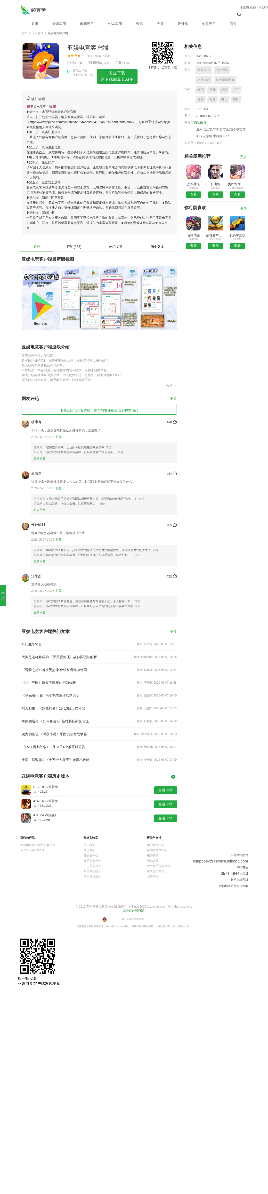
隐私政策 (200, 122)
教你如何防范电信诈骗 (233, 886)
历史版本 (157, 247)
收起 (171, 385)
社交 (200, 99)
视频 (212, 99)
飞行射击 (222, 70)
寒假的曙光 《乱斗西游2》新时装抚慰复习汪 (55, 721)
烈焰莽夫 (193, 184)
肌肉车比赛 (237, 235)
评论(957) (74, 247)
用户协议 (153, 855)
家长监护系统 (155, 871)
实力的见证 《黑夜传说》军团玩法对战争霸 (54, 734)
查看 (193, 194)
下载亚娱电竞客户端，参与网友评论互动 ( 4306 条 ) (99, 410)
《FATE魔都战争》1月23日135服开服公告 (53, 747)
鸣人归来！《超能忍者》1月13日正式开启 (53, 708)
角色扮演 (203, 70)
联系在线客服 (239, 879)
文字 (236, 89)
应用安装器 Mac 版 (32, 850)
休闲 (200, 89)
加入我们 (89, 850)
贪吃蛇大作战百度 (237, 184)
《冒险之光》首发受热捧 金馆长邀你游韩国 (54, 670)
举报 (3, 595)
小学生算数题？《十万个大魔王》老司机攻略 (55, 760)
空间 (236, 99)
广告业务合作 (92, 866)
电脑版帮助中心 (157, 850)
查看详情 (165, 790)
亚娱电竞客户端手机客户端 (37, 845)
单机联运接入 (92, 876)
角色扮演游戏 (225, 80)
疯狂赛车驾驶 (215, 235)
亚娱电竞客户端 (33, 10)
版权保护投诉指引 (158, 866)
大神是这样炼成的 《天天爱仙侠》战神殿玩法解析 (59, 657)
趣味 (212, 89)
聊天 (224, 99)
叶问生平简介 (32, 644)
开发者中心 (91, 855)
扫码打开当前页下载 (163, 67)
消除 (224, 89)
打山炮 (215, 184)
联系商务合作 (92, 860)
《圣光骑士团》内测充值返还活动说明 (50, 695)
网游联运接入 (92, 871)
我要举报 (153, 876)
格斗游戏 (203, 80)
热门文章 (115, 247)
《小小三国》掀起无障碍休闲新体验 (49, 683)
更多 (173, 399)
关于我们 (89, 845)
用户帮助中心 (155, 845)
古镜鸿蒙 (193, 235)
